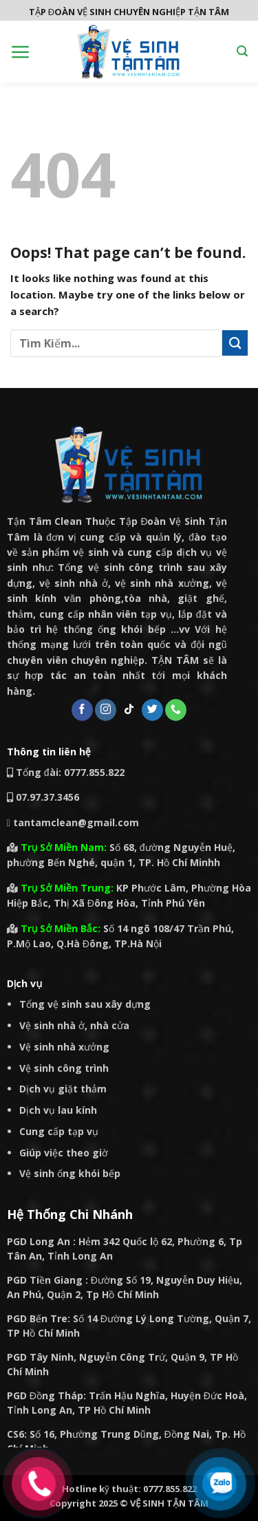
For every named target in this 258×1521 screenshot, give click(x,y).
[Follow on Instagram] (105, 710)
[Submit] (235, 343)
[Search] (242, 51)
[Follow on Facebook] (82, 710)
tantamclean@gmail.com (73, 822)
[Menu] (20, 51)
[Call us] (175, 710)
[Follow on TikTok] (129, 710)
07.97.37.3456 (47, 796)
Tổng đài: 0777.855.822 (66, 772)
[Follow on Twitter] (152, 710)
